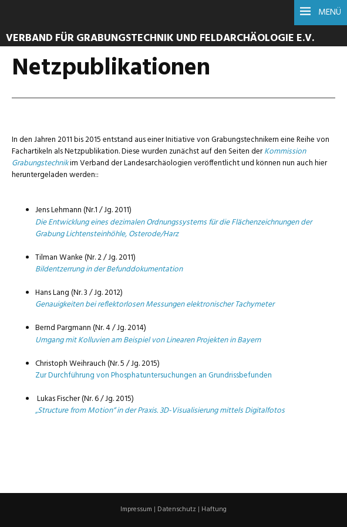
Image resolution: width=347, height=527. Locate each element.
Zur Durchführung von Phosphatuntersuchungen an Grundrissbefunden (153, 375)
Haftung (214, 509)
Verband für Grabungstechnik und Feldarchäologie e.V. (160, 38)
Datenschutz (176, 509)
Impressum (136, 509)
